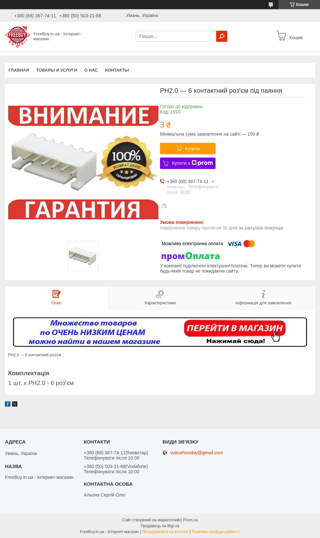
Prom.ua (190, 520)
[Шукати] (221, 36)
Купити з (192, 163)
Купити (192, 148)
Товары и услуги (56, 70)
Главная (18, 70)
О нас (91, 70)
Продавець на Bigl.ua (160, 526)
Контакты (117, 70)
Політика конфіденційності (216, 532)
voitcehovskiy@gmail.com (196, 452)
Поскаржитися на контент (165, 532)
